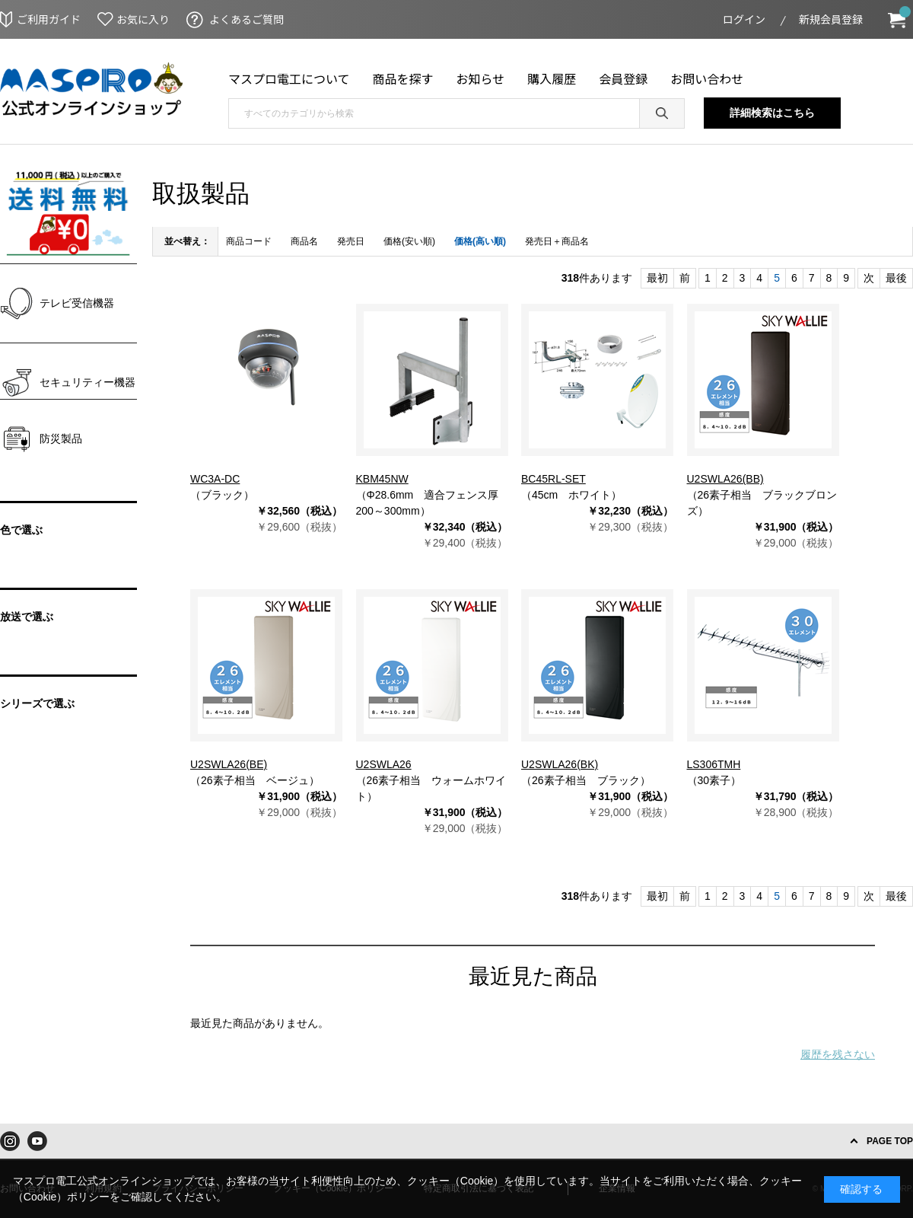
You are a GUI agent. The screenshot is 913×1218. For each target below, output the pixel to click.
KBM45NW (382, 479)
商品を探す (403, 78)
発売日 (350, 241)
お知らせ (480, 78)
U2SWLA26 (384, 764)
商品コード (249, 241)
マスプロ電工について (289, 78)
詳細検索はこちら (772, 113)
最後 (896, 278)
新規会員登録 (831, 19)
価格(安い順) (409, 241)
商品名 (304, 241)
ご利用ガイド (49, 19)
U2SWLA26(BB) (725, 479)
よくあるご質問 (246, 19)
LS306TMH (714, 764)
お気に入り (143, 19)
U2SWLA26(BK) (559, 764)
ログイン (744, 19)
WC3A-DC (215, 479)
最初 (657, 278)
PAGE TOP (890, 1141)
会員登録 (623, 78)
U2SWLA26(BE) (228, 764)
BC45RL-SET (553, 479)
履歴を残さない (837, 1054)
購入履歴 (551, 78)
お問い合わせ (706, 78)
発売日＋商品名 (557, 241)
